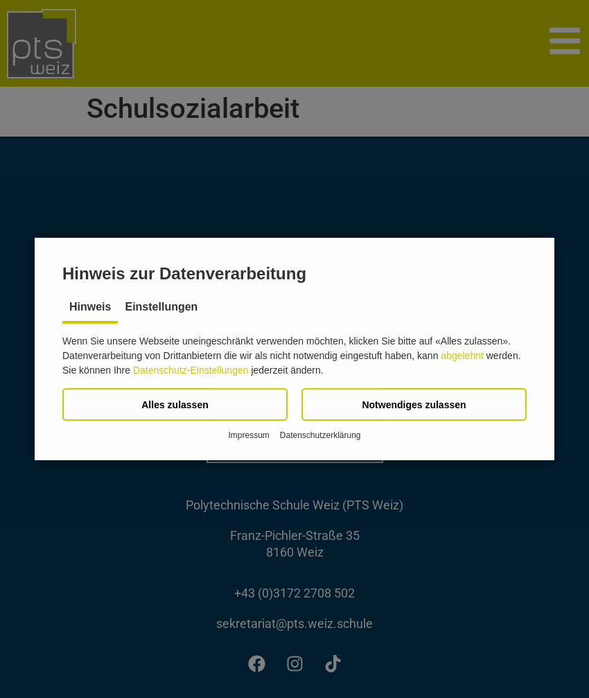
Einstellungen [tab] (161, 307)
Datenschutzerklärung (320, 435)
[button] (175, 404)
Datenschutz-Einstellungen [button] (191, 370)
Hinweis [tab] (90, 307)
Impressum (248, 435)
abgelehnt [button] (462, 355)
